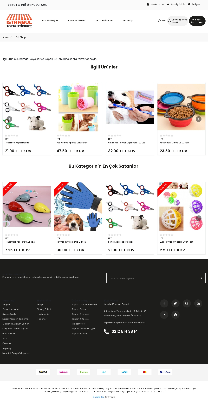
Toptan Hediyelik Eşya (83, 328)
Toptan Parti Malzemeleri (85, 304)
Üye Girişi (176, 19)
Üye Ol (175, 22)
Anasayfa (7, 37)
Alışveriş (6, 348)
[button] (9, 119)
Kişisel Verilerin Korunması (16, 318)
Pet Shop (21, 37)
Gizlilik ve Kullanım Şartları (15, 323)
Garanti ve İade (10, 309)
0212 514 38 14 (15, 4)
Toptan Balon (79, 309)
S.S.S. (5, 338)
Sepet (198, 19)
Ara (164, 20)
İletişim (194, 4)
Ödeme (6, 343)
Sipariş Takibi (176, 4)
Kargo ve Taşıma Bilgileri (15, 328)
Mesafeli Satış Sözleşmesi (16, 353)
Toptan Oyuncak (80, 314)
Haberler (41, 318)
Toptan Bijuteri (79, 333)
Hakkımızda (155, 4)
